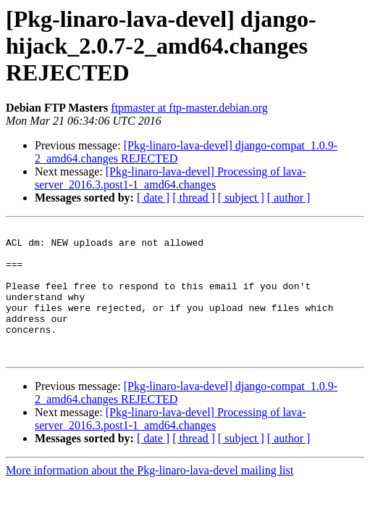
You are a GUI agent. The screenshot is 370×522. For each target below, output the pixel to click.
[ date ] (153, 197)
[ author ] (289, 197)
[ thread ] (193, 197)
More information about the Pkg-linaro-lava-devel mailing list (149, 496)
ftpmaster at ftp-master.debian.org (189, 108)
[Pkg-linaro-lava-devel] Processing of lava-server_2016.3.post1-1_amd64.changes (170, 178)
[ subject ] (241, 197)
